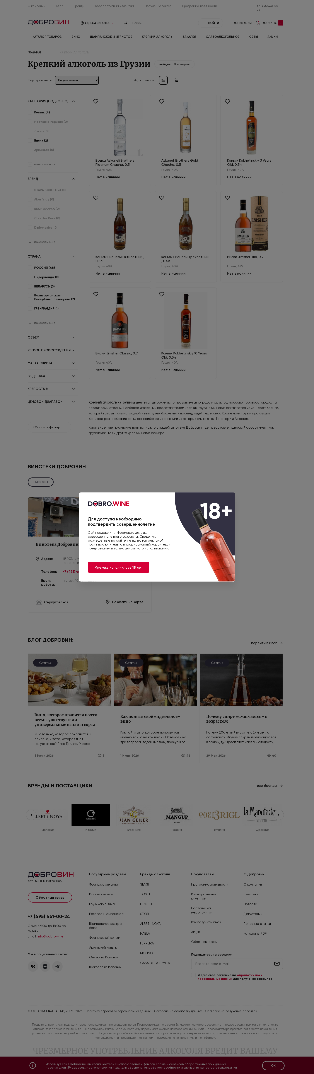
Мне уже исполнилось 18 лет (118, 567)
